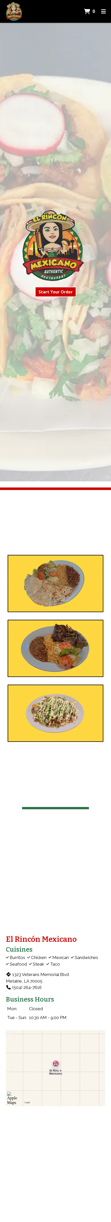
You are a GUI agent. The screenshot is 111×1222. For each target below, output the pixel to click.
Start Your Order (56, 292)
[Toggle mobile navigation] (103, 11)
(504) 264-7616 (24, 987)
